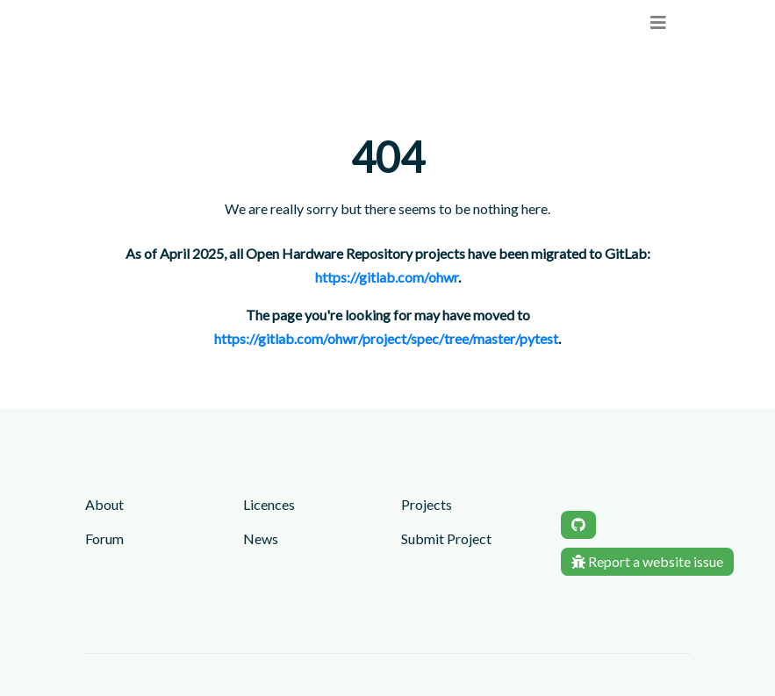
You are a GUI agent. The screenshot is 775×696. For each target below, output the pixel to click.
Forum (104, 538)
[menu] (658, 22)
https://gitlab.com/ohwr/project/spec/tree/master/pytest (386, 338)
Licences (269, 504)
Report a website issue (647, 561)
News (260, 538)
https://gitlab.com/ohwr (386, 277)
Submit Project (446, 538)
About (104, 504)
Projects (426, 504)
